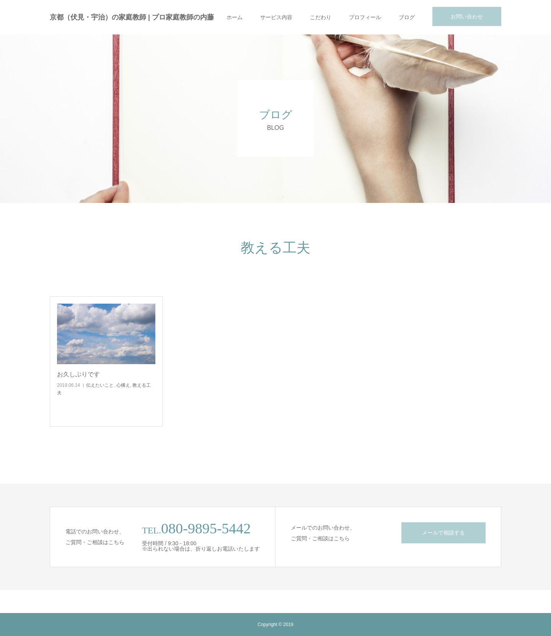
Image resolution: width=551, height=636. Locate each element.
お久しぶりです (78, 374)
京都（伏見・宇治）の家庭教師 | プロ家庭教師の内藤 (132, 17)
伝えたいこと (100, 385)
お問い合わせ (467, 16)
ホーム (235, 17)
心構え (123, 385)
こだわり (320, 17)
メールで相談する (443, 533)
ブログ (407, 17)
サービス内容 (276, 17)
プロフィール (365, 17)
